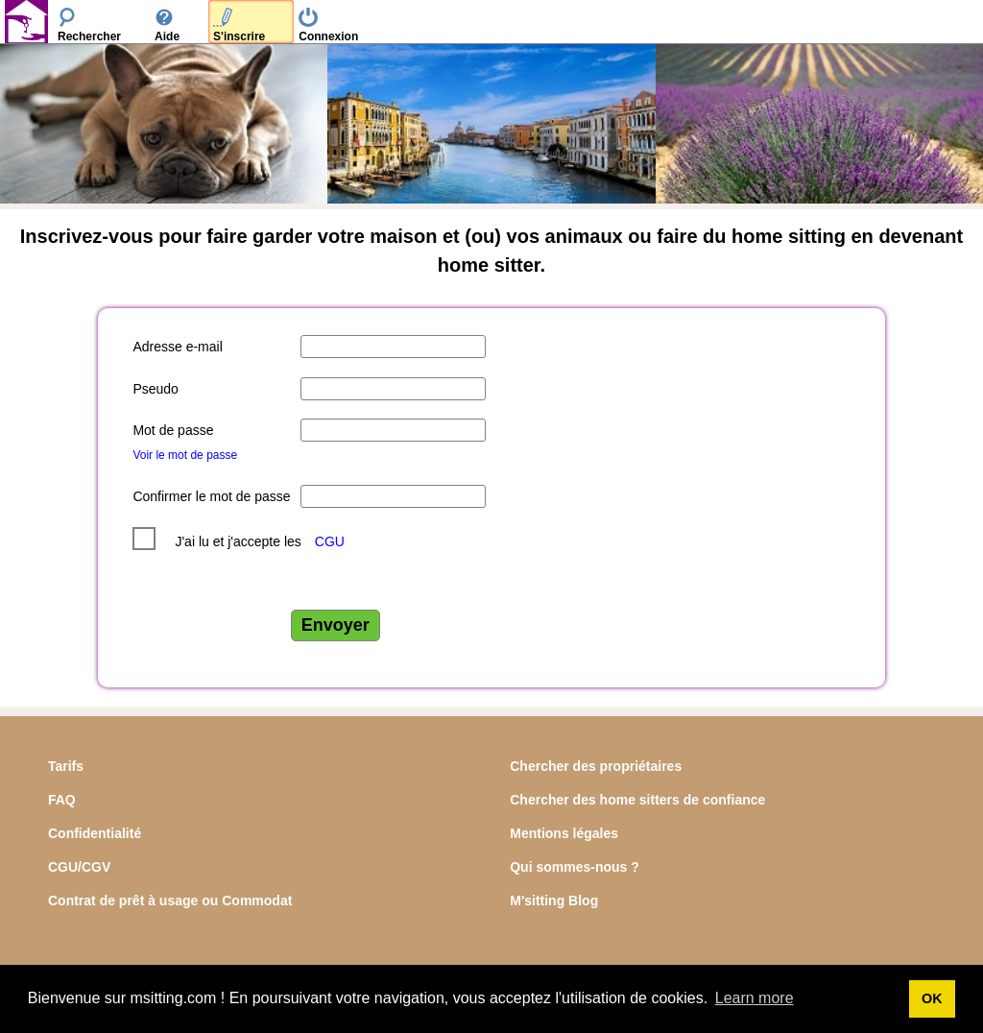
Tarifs (66, 766)
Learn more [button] (754, 998)
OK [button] (932, 998)
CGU (330, 541)
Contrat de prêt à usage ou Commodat (170, 900)
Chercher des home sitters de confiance (637, 799)
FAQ (62, 799)
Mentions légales (564, 833)
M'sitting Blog (554, 900)
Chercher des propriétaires (596, 766)
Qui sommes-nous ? (574, 867)
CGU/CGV (79, 867)
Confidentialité (94, 833)
